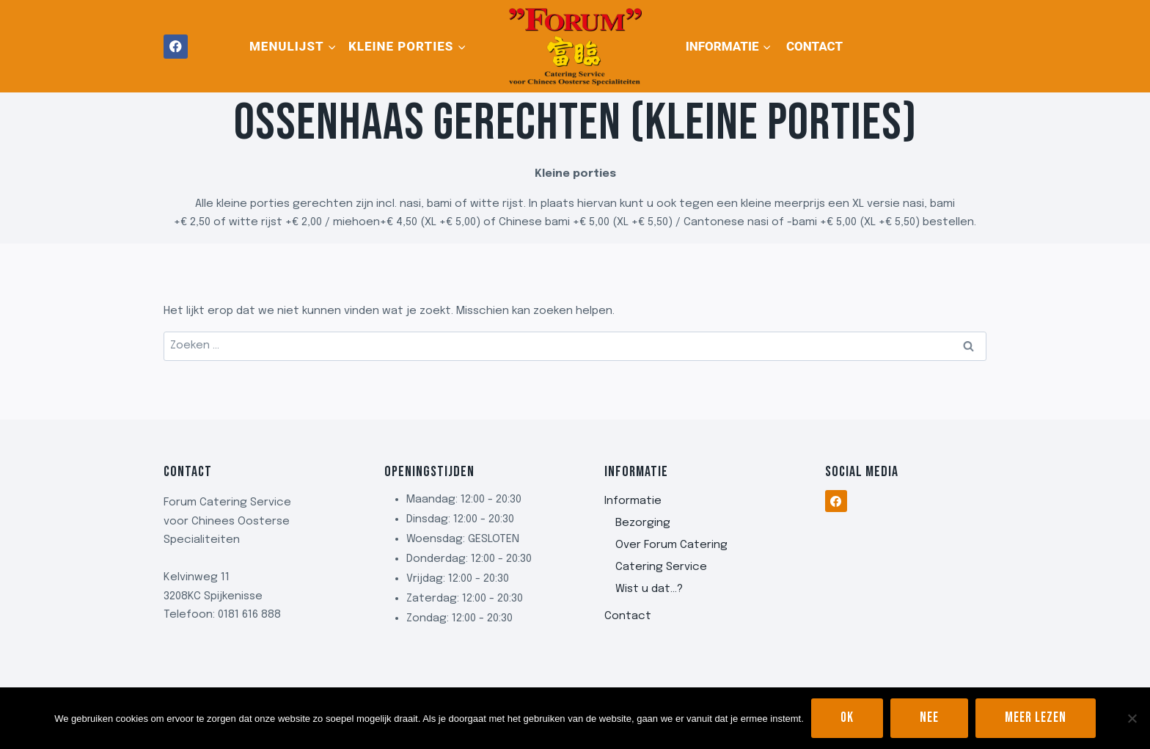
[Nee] (1131, 718)
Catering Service (661, 567)
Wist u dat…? (649, 589)
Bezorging (642, 523)
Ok (847, 717)
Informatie (633, 501)
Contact (814, 46)
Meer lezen (1035, 717)
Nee (929, 717)
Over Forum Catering (671, 545)
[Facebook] (176, 46)
